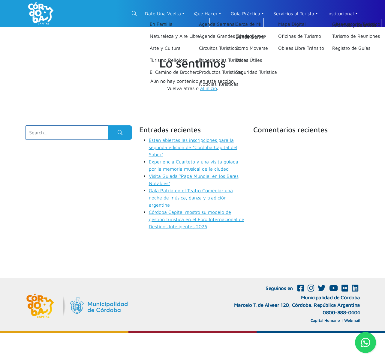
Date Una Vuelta (163, 13)
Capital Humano (325, 320)
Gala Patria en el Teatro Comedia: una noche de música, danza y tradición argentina (191, 198)
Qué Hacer (206, 13)
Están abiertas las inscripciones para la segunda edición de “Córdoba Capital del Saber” (193, 147)
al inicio (208, 88)
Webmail (352, 320)
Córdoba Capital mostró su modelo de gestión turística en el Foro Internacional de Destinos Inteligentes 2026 (196, 219)
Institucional (340, 13)
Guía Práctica (245, 13)
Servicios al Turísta (293, 13)
